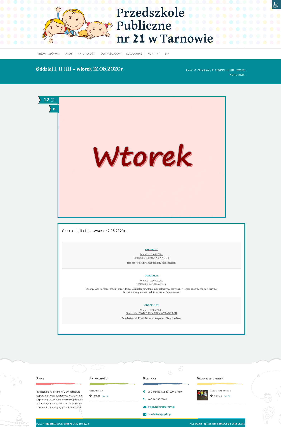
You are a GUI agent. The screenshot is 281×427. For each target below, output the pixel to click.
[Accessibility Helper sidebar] (276, 4)
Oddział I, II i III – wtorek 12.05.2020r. (94, 231)
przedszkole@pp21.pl (159, 414)
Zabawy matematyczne (220, 390)
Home (189, 69)
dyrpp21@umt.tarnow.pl (161, 406)
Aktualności (204, 69)
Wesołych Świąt (96, 390)
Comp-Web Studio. (234, 423)
